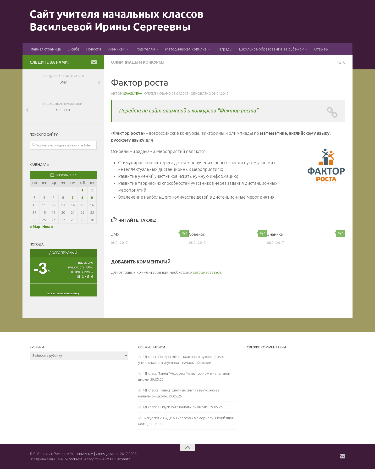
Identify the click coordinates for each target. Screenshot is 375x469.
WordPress (74, 459)
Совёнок (197, 234)
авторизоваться (207, 272)
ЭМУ (115, 234)
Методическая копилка (186, 49)
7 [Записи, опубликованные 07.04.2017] (73, 197)
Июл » (47, 226)
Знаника (275, 234)
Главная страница (45, 49)
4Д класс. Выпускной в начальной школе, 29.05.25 (183, 407)
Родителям (145, 49)
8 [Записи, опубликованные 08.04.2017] (82, 197)
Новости (93, 49)
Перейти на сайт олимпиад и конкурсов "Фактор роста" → (192, 110)
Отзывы (321, 49)
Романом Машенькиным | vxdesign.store (86, 454)
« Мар (35, 226)
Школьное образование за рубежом (271, 49)
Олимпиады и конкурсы (138, 62)
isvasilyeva (132, 93)
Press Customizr (117, 459)
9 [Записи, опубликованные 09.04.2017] (92, 197)
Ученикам (116, 49)
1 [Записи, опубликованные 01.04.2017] (82, 190)
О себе (73, 49)
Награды (224, 49)
